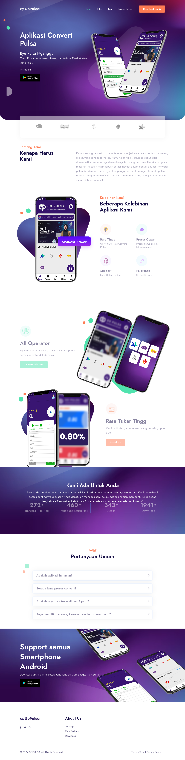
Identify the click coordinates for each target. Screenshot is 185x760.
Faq (110, 9)
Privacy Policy (125, 9)
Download (115, 448)
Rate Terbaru (72, 731)
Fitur (99, 9)
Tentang (69, 726)
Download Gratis (152, 9)
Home (88, 9)
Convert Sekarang (33, 370)
